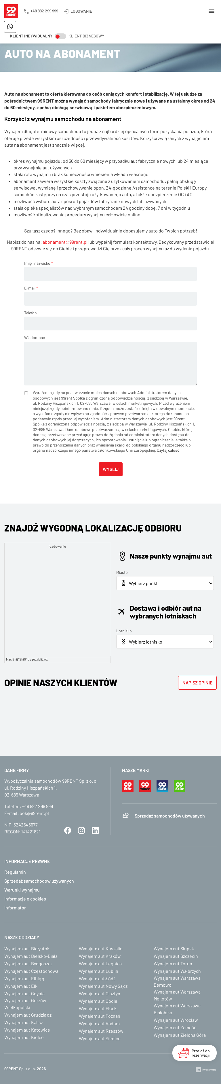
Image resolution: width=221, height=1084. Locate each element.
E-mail (31, 287)
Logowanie (81, 11)
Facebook (67, 830)
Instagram (81, 830)
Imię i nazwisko (38, 263)
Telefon (30, 312)
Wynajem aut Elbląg (24, 978)
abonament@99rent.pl (65, 242)
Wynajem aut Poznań (99, 1016)
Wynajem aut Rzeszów (101, 1031)
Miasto (122, 572)
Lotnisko (124, 630)
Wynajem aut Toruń (173, 963)
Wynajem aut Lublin (98, 971)
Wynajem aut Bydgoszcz (28, 963)
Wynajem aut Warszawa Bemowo (177, 981)
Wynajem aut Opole (98, 1001)
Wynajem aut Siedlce (100, 1038)
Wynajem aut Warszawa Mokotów (177, 995)
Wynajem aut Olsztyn (99, 993)
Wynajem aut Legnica (100, 963)
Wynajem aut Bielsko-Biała (31, 956)
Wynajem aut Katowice (27, 1029)
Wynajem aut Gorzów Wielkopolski (25, 1004)
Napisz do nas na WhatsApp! (10, 27)
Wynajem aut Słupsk (174, 948)
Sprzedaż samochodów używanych (170, 815)
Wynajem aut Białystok (26, 948)
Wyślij (111, 469)
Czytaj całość (168, 450)
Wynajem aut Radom (99, 1023)
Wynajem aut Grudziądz (28, 1014)
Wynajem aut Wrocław (176, 1020)
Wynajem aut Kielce (24, 1037)
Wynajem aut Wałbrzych (177, 971)
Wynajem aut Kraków (100, 956)
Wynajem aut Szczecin (176, 956)
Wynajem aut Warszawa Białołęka (177, 1009)
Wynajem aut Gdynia (24, 993)
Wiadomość (34, 337)
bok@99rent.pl (34, 813)
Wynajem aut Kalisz (23, 1022)
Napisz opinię (197, 682)
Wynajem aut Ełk (20, 986)
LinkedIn (95, 830)
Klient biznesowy (86, 35)
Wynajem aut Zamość (175, 1027)
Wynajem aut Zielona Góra (180, 1035)
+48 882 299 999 (44, 10)
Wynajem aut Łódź (97, 978)
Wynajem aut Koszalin (101, 948)
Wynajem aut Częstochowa (31, 971)
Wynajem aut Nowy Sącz (103, 986)
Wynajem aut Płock (98, 1008)
